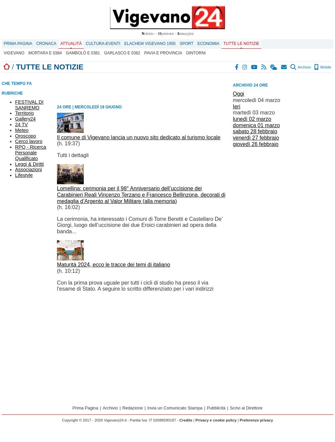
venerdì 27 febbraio (256, 138)
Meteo (21, 130)
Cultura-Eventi (103, 43)
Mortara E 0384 (45, 53)
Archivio (300, 67)
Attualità (71, 43)
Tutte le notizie (241, 43)
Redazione (132, 407)
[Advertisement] (274, 187)
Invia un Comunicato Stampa (174, 407)
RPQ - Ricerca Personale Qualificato (30, 152)
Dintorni (196, 53)
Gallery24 (25, 118)
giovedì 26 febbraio (255, 144)
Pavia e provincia (163, 53)
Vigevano (14, 53)
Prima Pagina (18, 43)
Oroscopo (25, 136)
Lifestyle (24, 175)
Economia (208, 43)
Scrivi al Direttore (246, 407)
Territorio (24, 113)
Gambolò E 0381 (83, 53)
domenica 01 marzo (256, 125)
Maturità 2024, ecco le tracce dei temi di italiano (113, 264)
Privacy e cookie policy (216, 420)
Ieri (236, 106)
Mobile (322, 67)
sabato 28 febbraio (255, 131)
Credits (186, 420)
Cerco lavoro (29, 141)
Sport (186, 43)
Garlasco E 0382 (122, 53)
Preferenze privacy (256, 420)
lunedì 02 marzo (252, 119)
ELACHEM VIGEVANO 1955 (150, 43)
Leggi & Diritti (29, 164)
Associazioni (28, 169)
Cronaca (46, 43)
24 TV (21, 124)
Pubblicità (216, 407)
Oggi (238, 94)
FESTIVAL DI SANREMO (29, 104)
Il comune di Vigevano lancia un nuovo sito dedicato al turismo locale (138, 137)
